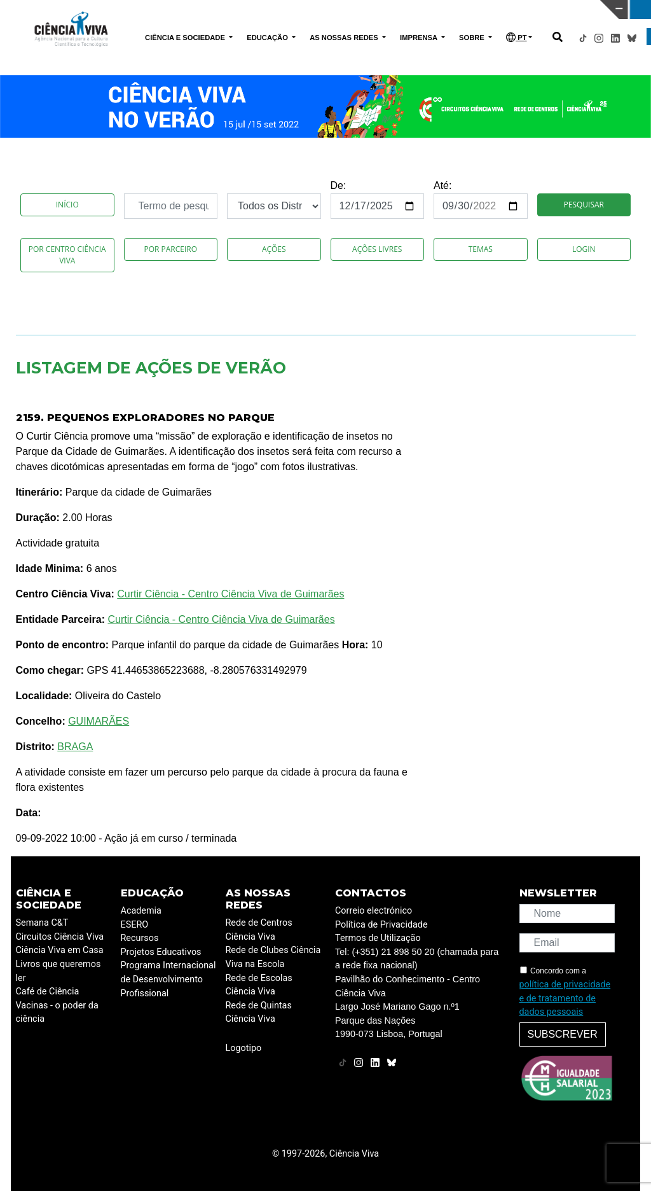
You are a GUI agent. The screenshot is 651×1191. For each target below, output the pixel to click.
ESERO (135, 924)
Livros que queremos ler (58, 971)
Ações (274, 249)
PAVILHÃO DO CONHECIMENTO (308, 8)
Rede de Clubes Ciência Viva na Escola (273, 957)
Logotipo (244, 1048)
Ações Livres (377, 249)
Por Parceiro (170, 249)
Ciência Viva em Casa (60, 950)
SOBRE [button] (472, 37)
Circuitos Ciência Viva (60, 936)
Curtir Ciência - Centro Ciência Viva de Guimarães (230, 594)
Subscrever (563, 1034)
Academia (141, 910)
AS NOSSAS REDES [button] (345, 37)
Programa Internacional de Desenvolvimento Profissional (168, 979)
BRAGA (75, 746)
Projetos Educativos (161, 952)
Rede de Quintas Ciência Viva (259, 1012)
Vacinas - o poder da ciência (57, 1012)
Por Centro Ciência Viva (67, 255)
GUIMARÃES (98, 721)
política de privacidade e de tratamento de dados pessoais (565, 998)
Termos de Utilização (378, 938)
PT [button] (516, 37)
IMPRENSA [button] (419, 37)
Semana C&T (42, 922)
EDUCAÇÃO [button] (268, 37)
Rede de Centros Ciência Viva (259, 929)
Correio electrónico (373, 910)
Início (67, 204)
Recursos (140, 938)
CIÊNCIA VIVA (455, 9)
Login (584, 249)
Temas (481, 249)
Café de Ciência (47, 991)
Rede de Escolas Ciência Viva (259, 985)
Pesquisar (584, 204)
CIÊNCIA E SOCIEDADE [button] (186, 37)
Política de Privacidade (381, 924)
